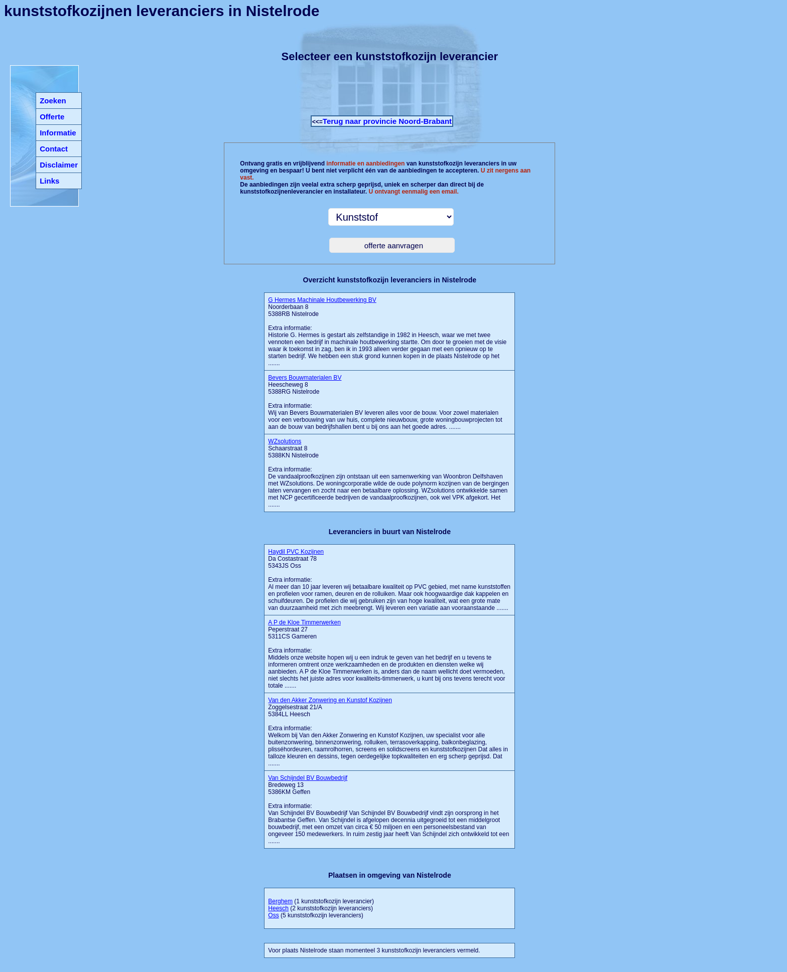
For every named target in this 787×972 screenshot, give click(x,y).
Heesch (278, 908)
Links (49, 181)
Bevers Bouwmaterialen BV (304, 377)
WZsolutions (284, 441)
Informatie (58, 132)
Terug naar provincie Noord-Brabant (387, 121)
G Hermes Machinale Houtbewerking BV (322, 299)
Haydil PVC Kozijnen (296, 551)
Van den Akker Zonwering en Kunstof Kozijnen (330, 700)
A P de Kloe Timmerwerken (304, 622)
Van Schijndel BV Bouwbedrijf (307, 777)
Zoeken (53, 100)
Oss (273, 915)
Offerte (52, 116)
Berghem (280, 901)
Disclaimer (59, 164)
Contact (54, 148)
